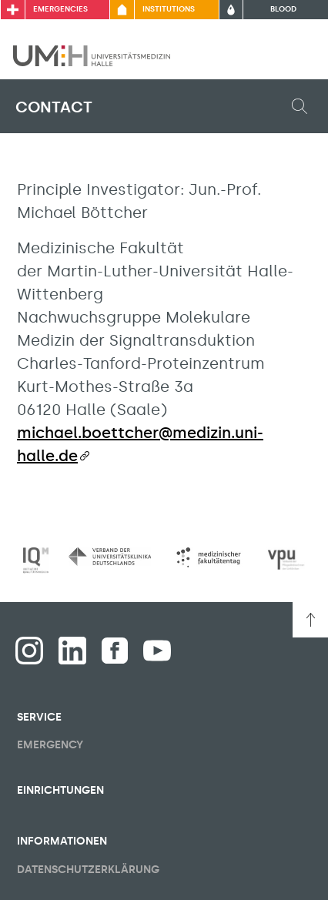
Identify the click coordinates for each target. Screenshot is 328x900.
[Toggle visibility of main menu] (295, 55)
